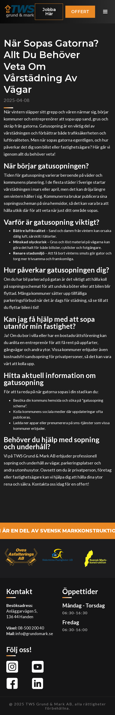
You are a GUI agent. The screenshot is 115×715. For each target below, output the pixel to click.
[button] (105, 11)
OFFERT (80, 11)
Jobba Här (49, 11)
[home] (18, 12)
